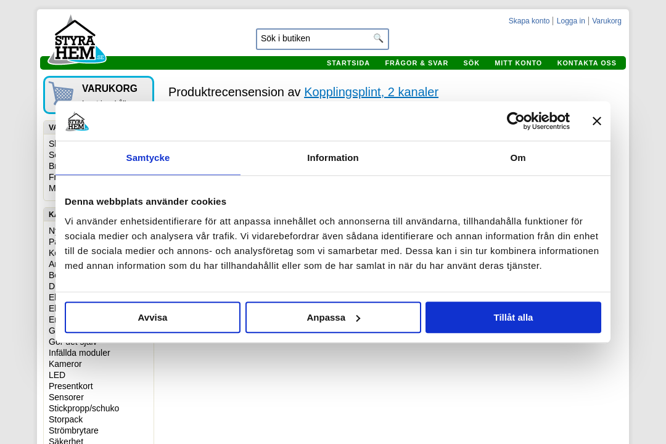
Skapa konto (529, 21)
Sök (472, 63)
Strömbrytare (74, 430)
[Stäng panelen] (597, 121)
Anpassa (333, 317)
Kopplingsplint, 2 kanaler (371, 92)
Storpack (66, 419)
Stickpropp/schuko (84, 408)
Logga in (571, 21)
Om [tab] (517, 157)
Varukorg (607, 21)
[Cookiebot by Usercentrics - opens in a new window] (516, 121)
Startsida (348, 63)
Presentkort (71, 386)
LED (57, 375)
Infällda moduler (79, 353)
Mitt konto (518, 63)
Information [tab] (333, 157)
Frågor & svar (416, 63)
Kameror (65, 364)
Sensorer (66, 397)
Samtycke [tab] (148, 157)
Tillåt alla (513, 317)
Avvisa (153, 317)
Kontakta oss (587, 63)
